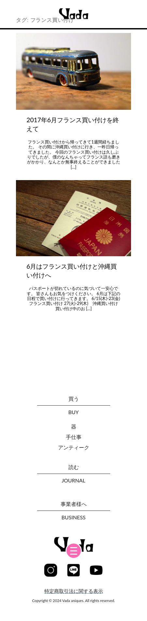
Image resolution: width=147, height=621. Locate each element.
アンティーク (73, 447)
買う (73, 398)
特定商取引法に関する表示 (73, 591)
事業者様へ (74, 504)
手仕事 (73, 437)
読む (73, 467)
